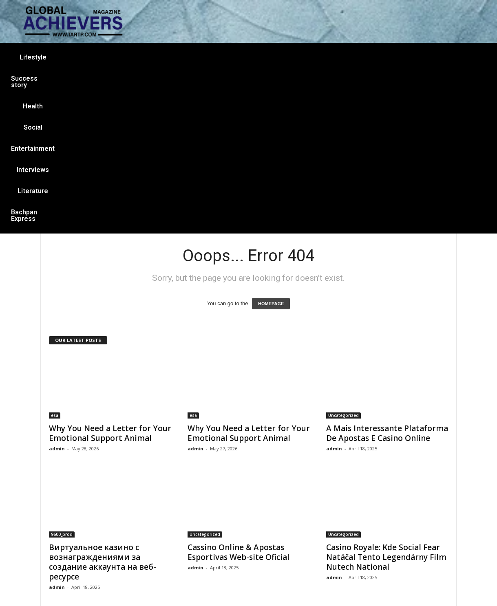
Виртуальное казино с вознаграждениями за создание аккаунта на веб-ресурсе (102, 401)
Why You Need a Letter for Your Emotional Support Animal (110, 272)
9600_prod (62, 373)
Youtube (283, 560)
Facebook (200, 559)
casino (343, 511)
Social (207, 57)
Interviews (306, 57)
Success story (126, 57)
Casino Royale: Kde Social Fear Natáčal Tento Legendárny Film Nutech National (386, 396)
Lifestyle (75, 57)
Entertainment (253, 57)
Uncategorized (343, 254)
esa (54, 254)
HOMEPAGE (271, 142)
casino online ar (353, 560)
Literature (353, 57)
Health (173, 57)
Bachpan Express (409, 57)
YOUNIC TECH (358, 586)
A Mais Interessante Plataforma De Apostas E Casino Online (387, 272)
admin (57, 287)
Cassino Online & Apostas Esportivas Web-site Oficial (238, 391)
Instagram (240, 560)
